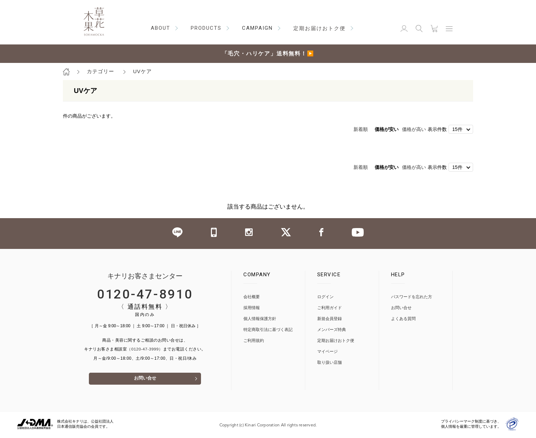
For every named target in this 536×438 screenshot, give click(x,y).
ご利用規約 (253, 341)
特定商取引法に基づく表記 (268, 330)
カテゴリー (100, 71)
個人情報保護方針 (259, 319)
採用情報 (251, 308)
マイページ (327, 351)
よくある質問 (403, 319)
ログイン (325, 297)
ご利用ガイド (329, 308)
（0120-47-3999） (145, 349)
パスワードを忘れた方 (411, 297)
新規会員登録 (329, 319)
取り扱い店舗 (329, 362)
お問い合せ (145, 380)
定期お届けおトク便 (335, 341)
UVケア (142, 71)
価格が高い (414, 129)
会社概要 (251, 297)
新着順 (360, 129)
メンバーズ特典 (331, 330)
